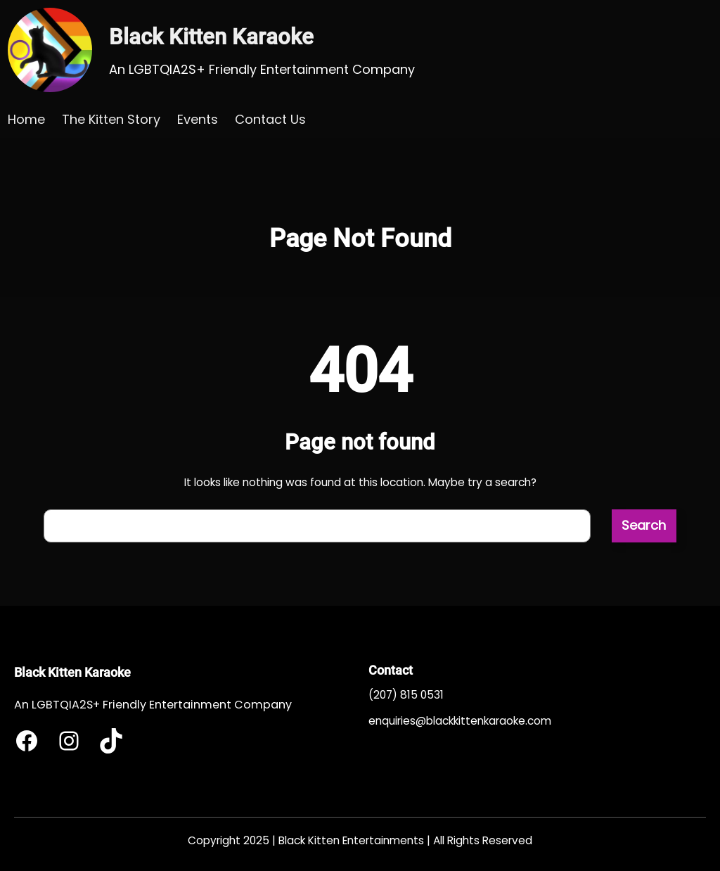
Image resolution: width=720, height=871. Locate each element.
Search (644, 525)
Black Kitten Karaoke (211, 37)
